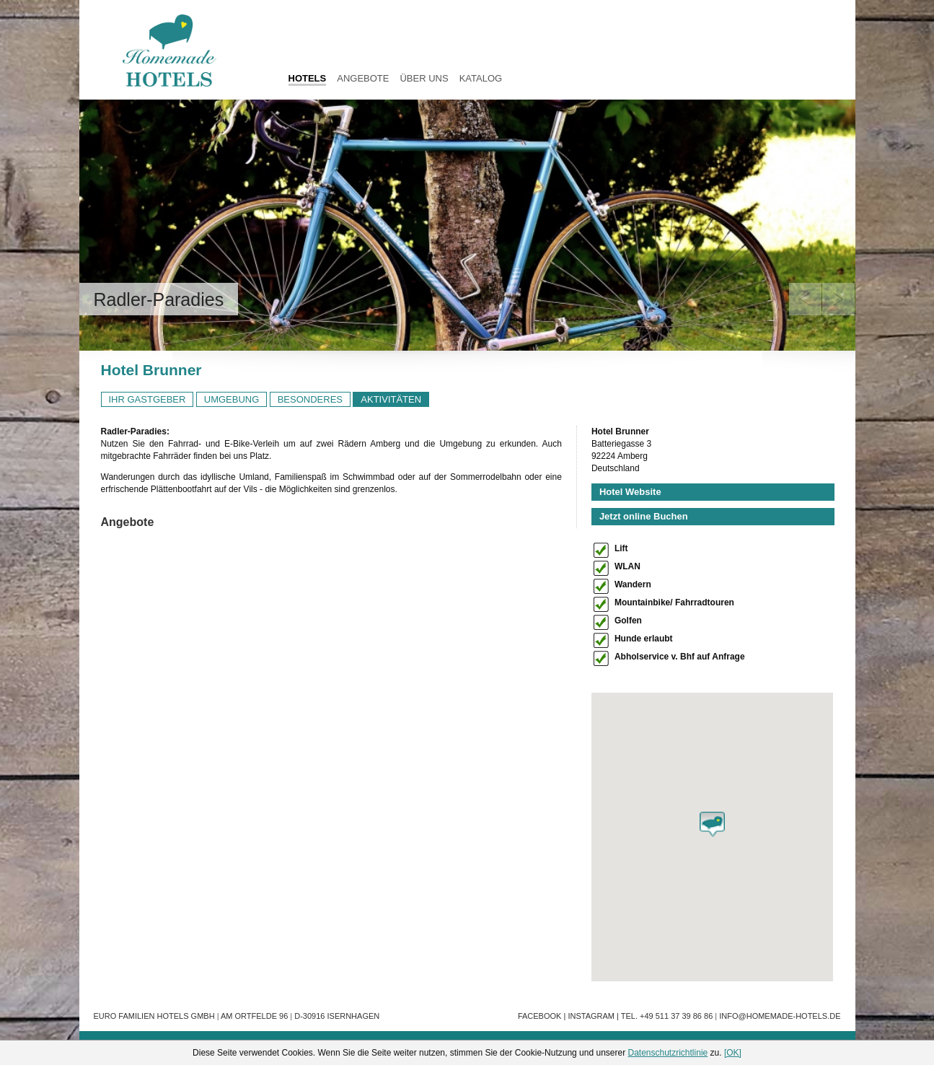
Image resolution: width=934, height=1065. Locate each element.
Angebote (363, 78)
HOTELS (307, 78)
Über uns (424, 78)
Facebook (540, 1016)
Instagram (591, 1016)
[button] (712, 824)
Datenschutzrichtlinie (668, 1053)
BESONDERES (310, 399)
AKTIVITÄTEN (391, 399)
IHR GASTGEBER (147, 399)
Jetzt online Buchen (643, 516)
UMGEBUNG (232, 399)
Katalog (480, 78)
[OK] (732, 1053)
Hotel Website (630, 491)
